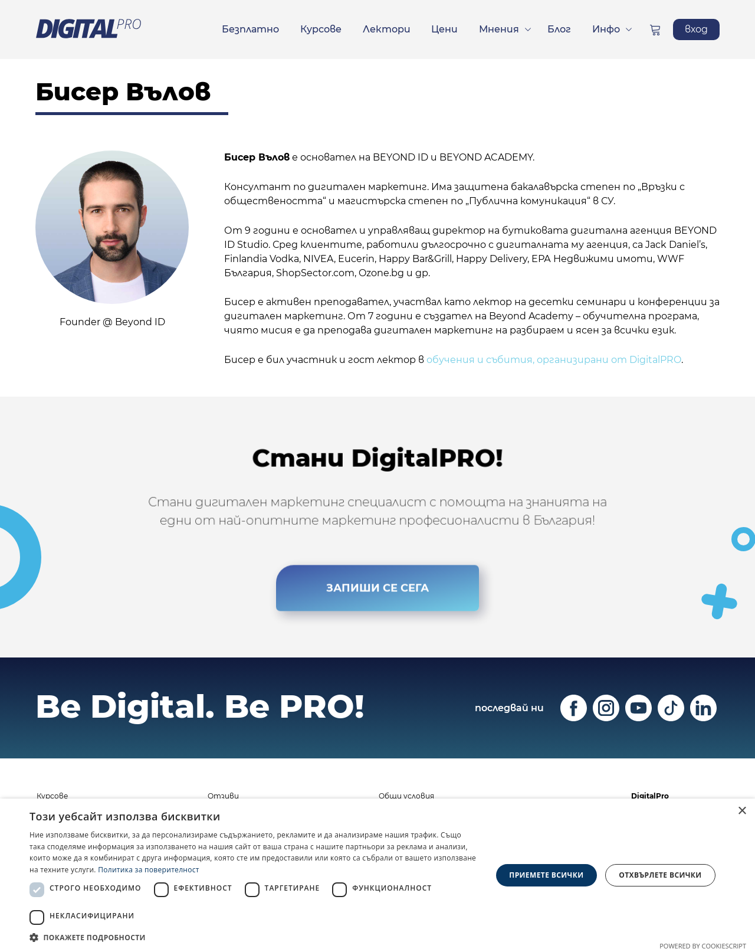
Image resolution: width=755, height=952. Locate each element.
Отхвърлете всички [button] (660, 875)
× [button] (741, 811)
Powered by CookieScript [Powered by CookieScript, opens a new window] (702, 945)
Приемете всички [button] (546, 875)
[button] (253, 937)
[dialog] (377, 875)
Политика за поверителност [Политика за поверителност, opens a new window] (148, 870)
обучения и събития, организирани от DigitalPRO (553, 359)
